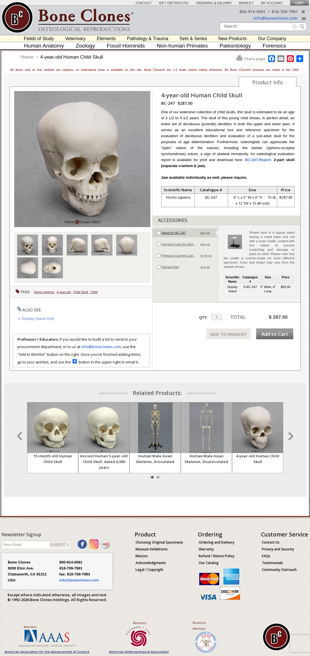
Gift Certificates (174, 3)
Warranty (206, 549)
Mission (142, 556)
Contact (144, 3)
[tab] (185, 232)
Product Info (267, 82)
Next (290, 436)
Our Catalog (209, 562)
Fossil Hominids (126, 46)
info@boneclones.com (275, 18)
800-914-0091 (252, 11)
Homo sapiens (44, 292)
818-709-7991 (285, 11)
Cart (299, 3)
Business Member (199, 625)
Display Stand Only (38, 318)
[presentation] (185, 232)
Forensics (274, 46)
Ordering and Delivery (216, 542)
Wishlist (246, 3)
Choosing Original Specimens (159, 542)
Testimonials (272, 562)
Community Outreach (279, 569)
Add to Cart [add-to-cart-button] (274, 334)
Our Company (272, 38)
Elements (106, 38)
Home (27, 57)
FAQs (266, 556)
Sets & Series (193, 38)
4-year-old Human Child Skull (71, 57)
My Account (272, 3)
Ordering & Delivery (214, 3)
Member (30, 627)
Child (94, 292)
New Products (232, 38)
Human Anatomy (44, 46)
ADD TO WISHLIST (228, 334)
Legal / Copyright (149, 569)
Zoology (85, 46)
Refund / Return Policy (216, 556)
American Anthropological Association (139, 651)
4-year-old (64, 292)
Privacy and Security (278, 549)
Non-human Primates (182, 46)
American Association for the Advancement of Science (47, 651)
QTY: (203, 317)
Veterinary (75, 38)
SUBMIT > (59, 544)
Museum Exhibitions (152, 549)
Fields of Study (39, 38)
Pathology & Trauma (147, 38)
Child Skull (81, 292)
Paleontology (235, 46)
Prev (20, 436)
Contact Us (271, 542)
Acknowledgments (151, 562)
